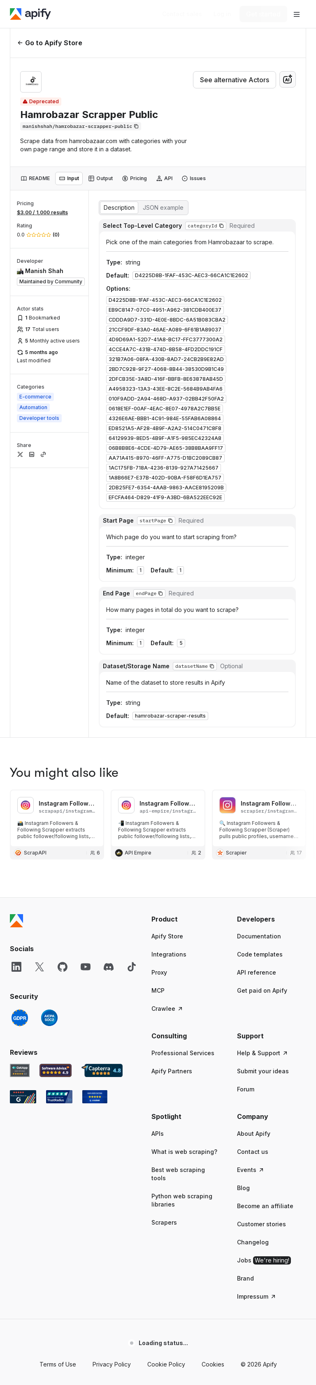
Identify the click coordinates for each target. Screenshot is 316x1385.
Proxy (159, 702)
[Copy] (80, 126)
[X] (39, 697)
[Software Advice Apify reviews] (56, 800)
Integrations (168, 684)
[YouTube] (85, 697)
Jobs (264, 991)
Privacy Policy (112, 1094)
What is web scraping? (184, 881)
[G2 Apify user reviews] (23, 827)
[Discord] (108, 697)
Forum (245, 819)
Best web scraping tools (178, 904)
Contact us (252, 881)
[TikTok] (131, 697)
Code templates (260, 684)
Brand (245, 1008)
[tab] (35, 178)
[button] (186, 649)
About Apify (253, 863)
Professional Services (182, 783)
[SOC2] (49, 748)
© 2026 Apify (259, 1094)
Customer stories (261, 954)
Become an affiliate (265, 936)
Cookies (213, 1094)
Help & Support (262, 783)
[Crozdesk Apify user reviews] (94, 827)
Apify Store (167, 666)
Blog (243, 918)
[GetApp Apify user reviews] (20, 800)
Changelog (253, 972)
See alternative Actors (234, 80)
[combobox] (287, 79)
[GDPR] (20, 748)
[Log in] (222, 14)
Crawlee (167, 738)
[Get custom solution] (182, 14)
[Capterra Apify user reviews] (102, 800)
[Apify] (30, 14)
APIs (157, 863)
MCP (158, 720)
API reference (256, 702)
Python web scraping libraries (181, 930)
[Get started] (263, 14)
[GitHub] (62, 697)
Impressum (256, 1026)
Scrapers (164, 952)
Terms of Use (58, 1094)
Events (251, 899)
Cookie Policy (166, 1094)
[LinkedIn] (16, 697)
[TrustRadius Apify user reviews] (59, 827)
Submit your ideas (263, 801)
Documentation (259, 666)
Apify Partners (171, 801)
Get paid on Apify (262, 720)
